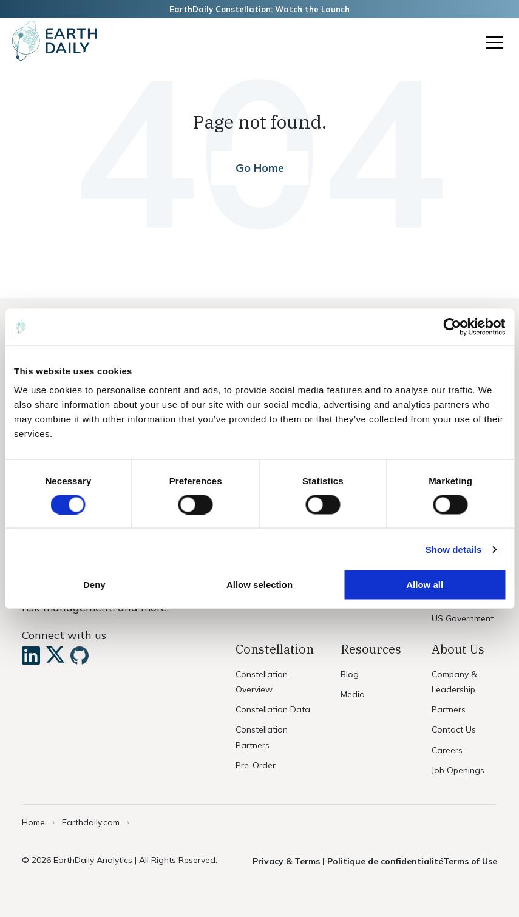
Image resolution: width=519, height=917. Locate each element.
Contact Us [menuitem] (454, 729)
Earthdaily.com (91, 822)
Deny (94, 585)
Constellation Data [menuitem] (273, 709)
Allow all (424, 585)
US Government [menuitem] (463, 618)
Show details (454, 549)
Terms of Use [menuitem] (470, 861)
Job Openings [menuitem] (458, 770)
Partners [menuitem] (449, 709)
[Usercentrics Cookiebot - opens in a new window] (452, 326)
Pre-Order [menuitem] (256, 765)
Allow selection (259, 585)
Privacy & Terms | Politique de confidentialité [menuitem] (348, 861)
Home (33, 822)
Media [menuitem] (353, 694)
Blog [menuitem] (350, 674)
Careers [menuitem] (447, 750)
